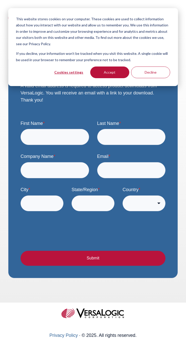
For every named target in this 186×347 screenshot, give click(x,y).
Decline (151, 72)
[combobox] (144, 203)
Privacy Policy (63, 335)
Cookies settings (68, 72)
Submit (93, 258)
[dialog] (93, 47)
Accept (109, 72)
